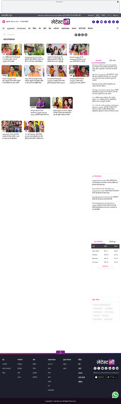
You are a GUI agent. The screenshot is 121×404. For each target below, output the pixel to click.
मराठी (103, 15)
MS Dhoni (105, 316)
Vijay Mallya (108, 308)
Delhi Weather (97, 312)
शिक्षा (3, 373)
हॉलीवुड (20, 368)
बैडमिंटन (35, 377)
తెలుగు (115, 15)
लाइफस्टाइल (65, 28)
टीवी (3, 54)
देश (29, 28)
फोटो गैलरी (82, 28)
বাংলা (109, 15)
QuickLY (11, 28)
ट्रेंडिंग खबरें (112, 60)
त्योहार (49, 381)
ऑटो (44, 28)
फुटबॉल (35, 373)
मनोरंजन (56, 28)
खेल (50, 28)
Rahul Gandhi (97, 319)
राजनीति (4, 364)
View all (105, 266)
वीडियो (80, 382)
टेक (40, 28)
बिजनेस (90, 28)
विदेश (34, 28)
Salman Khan (108, 319)
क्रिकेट (34, 364)
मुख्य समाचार (67, 360)
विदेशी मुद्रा (112, 241)
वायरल (74, 28)
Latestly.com (58, 401)
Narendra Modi (97, 308)
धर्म (49, 386)
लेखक (64, 364)
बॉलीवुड (4, 75)
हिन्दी (97, 15)
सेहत (49, 377)
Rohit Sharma (109, 312)
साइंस (64, 368)
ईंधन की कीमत (98, 241)
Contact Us (115, 372)
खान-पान (50, 364)
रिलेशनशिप (51, 390)
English (91, 15)
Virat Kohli (96, 316)
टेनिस (34, 368)
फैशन (49, 373)
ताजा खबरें (25, 21)
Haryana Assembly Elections (101, 305)
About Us (96, 372)
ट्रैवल (49, 368)
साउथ (19, 377)
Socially (21, 28)
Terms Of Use (105, 372)
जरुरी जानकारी (6, 368)
